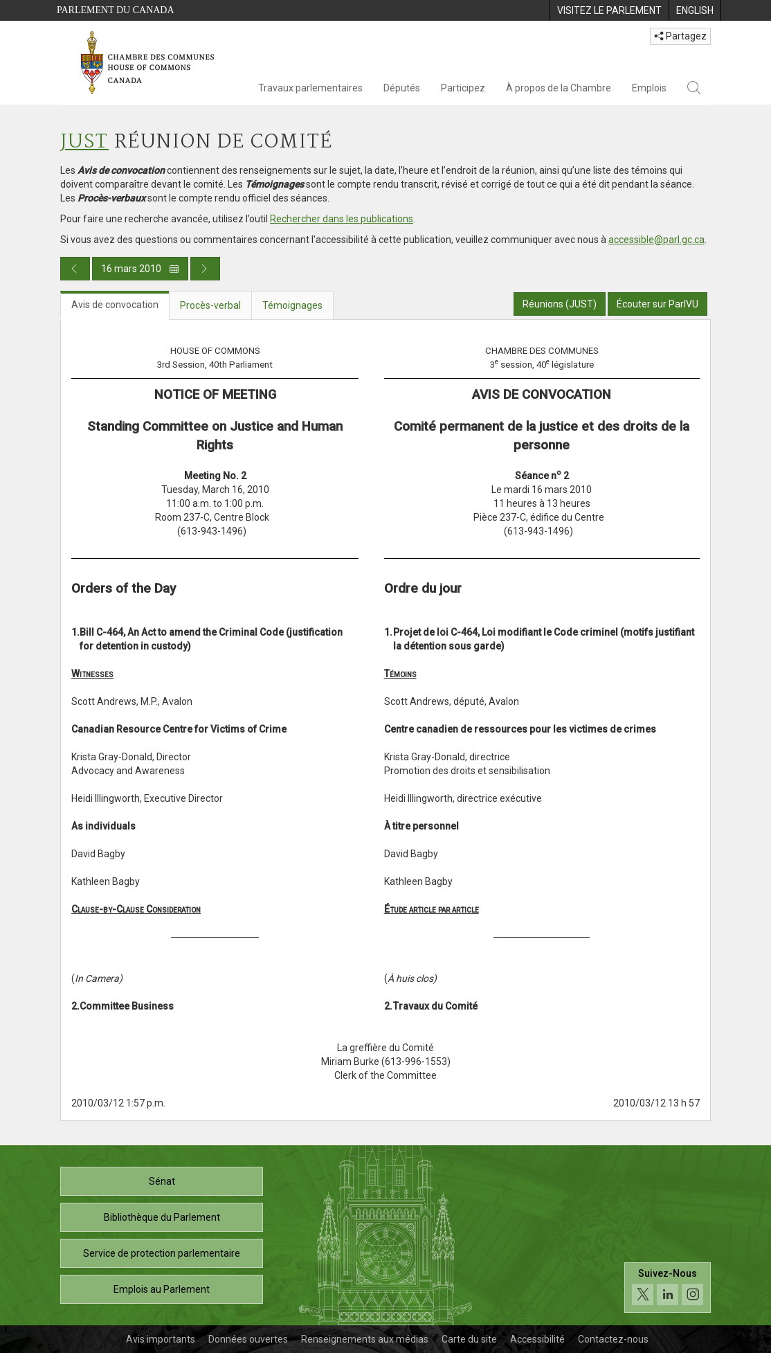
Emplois (649, 87)
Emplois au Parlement (162, 1289)
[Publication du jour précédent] (75, 268)
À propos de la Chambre (558, 87)
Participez (463, 87)
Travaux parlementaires (310, 87)
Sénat (162, 1181)
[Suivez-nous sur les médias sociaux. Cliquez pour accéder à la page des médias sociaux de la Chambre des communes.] (667, 1287)
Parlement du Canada (115, 10)
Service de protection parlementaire (161, 1253)
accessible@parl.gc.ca (656, 239)
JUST (84, 142)
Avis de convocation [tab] (114, 304)
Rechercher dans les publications (341, 218)
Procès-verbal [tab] (210, 305)
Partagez (680, 36)
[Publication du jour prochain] (205, 268)
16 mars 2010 (140, 268)
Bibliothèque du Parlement (162, 1217)
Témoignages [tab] (292, 305)
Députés (401, 87)
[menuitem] (609, 10)
